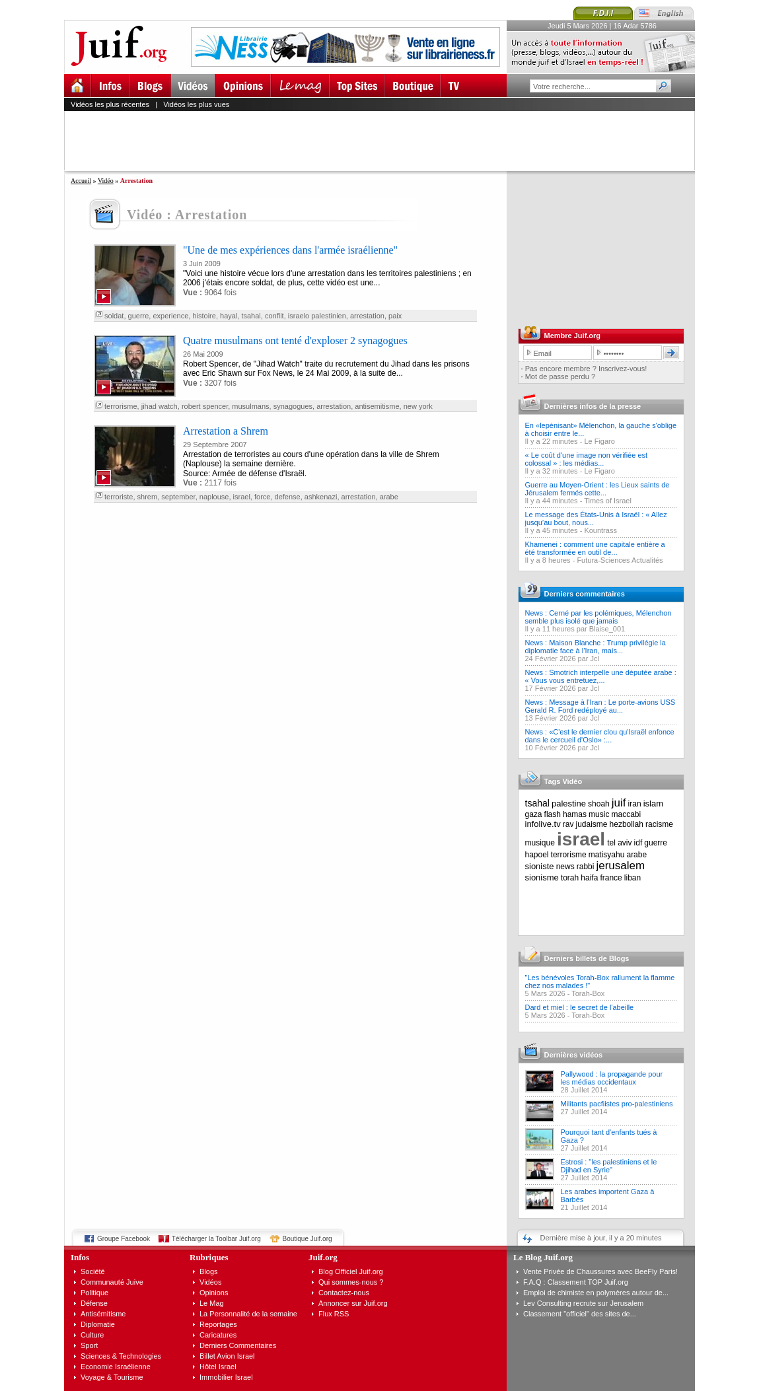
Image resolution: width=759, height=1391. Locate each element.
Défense (94, 1303)
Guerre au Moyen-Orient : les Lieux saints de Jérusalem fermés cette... (597, 489)
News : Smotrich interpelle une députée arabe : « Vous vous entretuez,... (600, 676)
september (178, 497)
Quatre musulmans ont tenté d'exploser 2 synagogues (295, 340)
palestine (569, 803)
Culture (92, 1335)
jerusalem (620, 865)
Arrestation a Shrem (225, 431)
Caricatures (217, 1335)
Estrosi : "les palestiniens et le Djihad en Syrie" (609, 1166)
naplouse (214, 497)
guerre (138, 316)
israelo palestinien (317, 316)
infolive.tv (543, 824)
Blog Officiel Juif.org (350, 1271)
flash (552, 814)
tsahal (250, 316)
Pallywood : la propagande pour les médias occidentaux (612, 1078)
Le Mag (211, 1303)
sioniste (539, 866)
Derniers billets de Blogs (587, 958)
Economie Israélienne (116, 1367)
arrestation (367, 316)
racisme (659, 824)
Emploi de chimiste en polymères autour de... (596, 1293)
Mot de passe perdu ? (560, 376)
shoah (599, 803)
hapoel (537, 854)
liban (632, 877)
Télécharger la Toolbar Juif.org (216, 1238)
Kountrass (600, 530)
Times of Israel (608, 501)
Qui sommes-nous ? (350, 1282)
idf (638, 842)
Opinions (213, 1293)
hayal (228, 316)
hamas (575, 814)
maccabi (626, 814)
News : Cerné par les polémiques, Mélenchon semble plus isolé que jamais (598, 617)
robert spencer (205, 406)
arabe (389, 497)
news (565, 866)
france (611, 877)
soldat (114, 316)
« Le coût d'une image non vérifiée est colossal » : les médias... (586, 459)
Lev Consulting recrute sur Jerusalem (583, 1303)
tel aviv (619, 842)
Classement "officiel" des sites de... (579, 1314)
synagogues (292, 406)
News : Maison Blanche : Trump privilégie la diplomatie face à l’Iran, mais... (595, 647)
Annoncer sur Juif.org (353, 1303)
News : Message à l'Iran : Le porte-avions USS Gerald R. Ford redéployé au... (600, 706)
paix (395, 316)
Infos (80, 1257)
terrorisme (120, 406)
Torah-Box (587, 993)
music (599, 814)
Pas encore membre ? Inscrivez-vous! (586, 369)
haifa (589, 877)
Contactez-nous (343, 1293)
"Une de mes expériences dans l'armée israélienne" (290, 250)
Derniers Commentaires (237, 1345)
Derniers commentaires (584, 594)
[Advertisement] (385, 140)
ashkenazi (321, 497)
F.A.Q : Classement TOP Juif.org (575, 1282)
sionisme (542, 877)
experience (170, 316)
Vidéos (210, 1282)
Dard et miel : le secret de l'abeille (579, 1007)
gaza (533, 814)
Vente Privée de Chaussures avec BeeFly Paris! (600, 1271)
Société (93, 1271)
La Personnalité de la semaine (248, 1314)
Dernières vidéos (573, 1055)
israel (241, 497)
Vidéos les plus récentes (110, 104)
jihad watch (159, 406)
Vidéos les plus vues (196, 104)
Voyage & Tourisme (112, 1377)
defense (288, 497)
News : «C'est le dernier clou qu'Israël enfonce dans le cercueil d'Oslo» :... (599, 736)
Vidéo (106, 180)
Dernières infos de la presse (592, 406)
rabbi (586, 866)
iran (634, 803)
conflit (274, 316)
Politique (94, 1293)
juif (619, 803)
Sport (89, 1345)
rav (568, 824)
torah (570, 877)
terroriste (118, 497)
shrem (147, 497)
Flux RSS (333, 1314)
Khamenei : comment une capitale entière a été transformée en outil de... (595, 548)
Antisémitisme (103, 1314)
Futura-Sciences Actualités (620, 560)
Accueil (81, 180)
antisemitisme (377, 406)
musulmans (250, 406)
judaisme (592, 824)
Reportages (218, 1324)
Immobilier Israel (226, 1377)
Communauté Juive (112, 1282)
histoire (203, 316)
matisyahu (607, 854)
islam (653, 803)
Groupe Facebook (123, 1238)
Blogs (208, 1271)
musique (540, 842)
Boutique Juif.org (307, 1238)
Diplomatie (98, 1324)
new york (418, 406)
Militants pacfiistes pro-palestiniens (617, 1104)
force (262, 497)
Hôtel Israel (217, 1367)
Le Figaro (599, 441)
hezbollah (626, 824)
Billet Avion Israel (227, 1356)
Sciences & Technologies (121, 1356)
